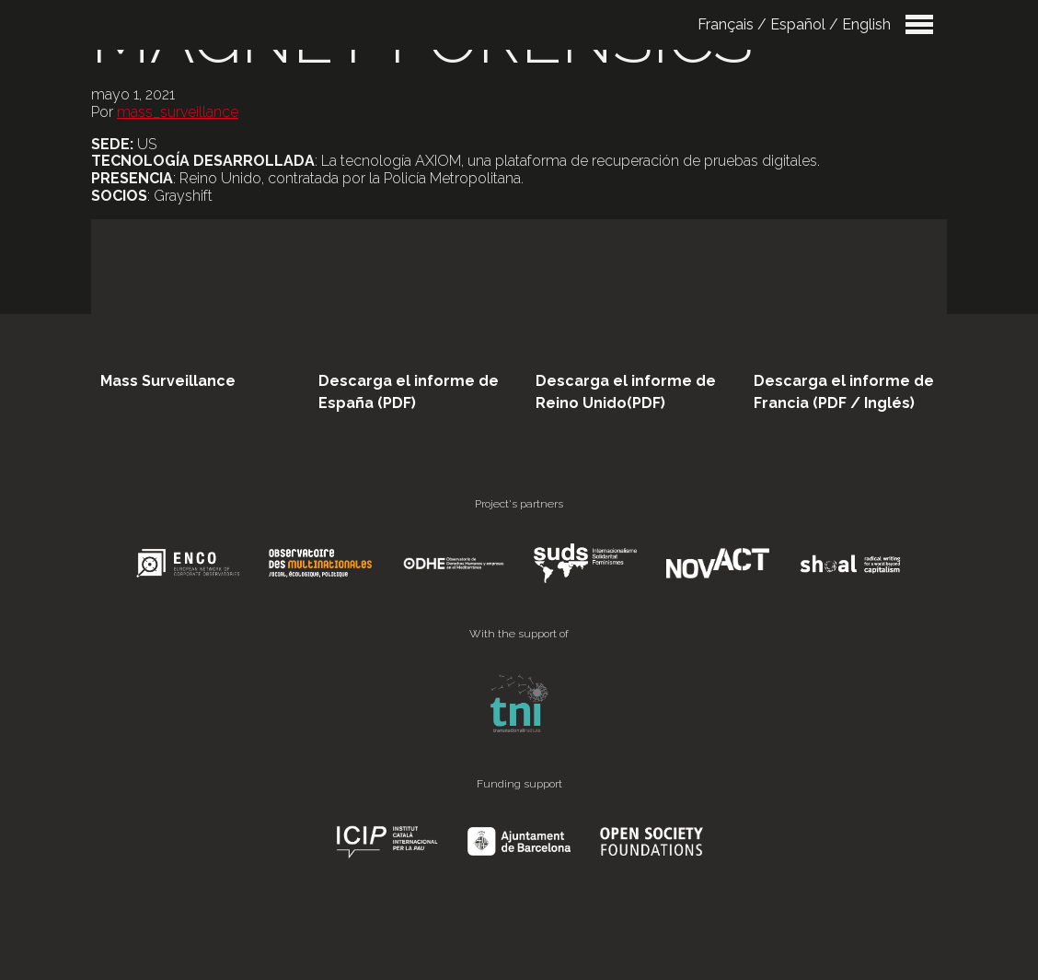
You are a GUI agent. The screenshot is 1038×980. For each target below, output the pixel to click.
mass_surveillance (177, 112)
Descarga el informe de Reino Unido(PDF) (626, 392)
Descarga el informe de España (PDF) (408, 392)
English (866, 24)
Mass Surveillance (168, 381)
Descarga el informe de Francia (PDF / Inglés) (844, 392)
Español (797, 24)
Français (726, 24)
